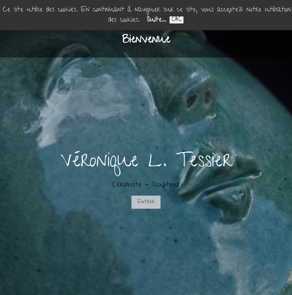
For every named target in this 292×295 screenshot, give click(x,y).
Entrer (146, 202)
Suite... (156, 20)
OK (176, 20)
